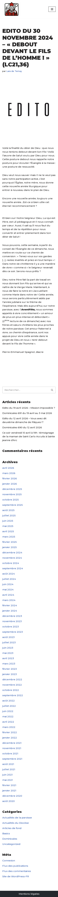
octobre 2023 (10, 626)
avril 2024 (8, 594)
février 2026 (9, 478)
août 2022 (8, 700)
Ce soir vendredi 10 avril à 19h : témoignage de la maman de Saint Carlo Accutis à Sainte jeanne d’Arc (28, 436)
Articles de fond (11, 828)
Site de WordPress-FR (15, 876)
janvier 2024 (9, 610)
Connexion (8, 860)
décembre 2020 (12, 795)
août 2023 (8, 637)
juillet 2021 (8, 769)
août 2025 (8, 510)
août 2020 (8, 801)
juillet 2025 (9, 515)
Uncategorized (11, 844)
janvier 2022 (9, 737)
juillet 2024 (9, 578)
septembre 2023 (12, 631)
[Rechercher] (25, 390)
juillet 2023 (9, 642)
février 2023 (9, 668)
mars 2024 (8, 600)
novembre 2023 (12, 621)
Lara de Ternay (14, 71)
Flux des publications (15, 865)
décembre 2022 (12, 679)
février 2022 (9, 732)
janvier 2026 (9, 483)
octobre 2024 (10, 563)
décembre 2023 (12, 615)
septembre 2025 (12, 504)
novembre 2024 (12, 557)
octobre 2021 (10, 753)
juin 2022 (7, 711)
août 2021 (8, 764)
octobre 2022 (10, 690)
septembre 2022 (12, 695)
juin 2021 (7, 774)
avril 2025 (8, 531)
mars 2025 (8, 536)
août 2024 (8, 573)
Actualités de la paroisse (17, 817)
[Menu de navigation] (52, 9)
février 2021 (9, 785)
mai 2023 (7, 653)
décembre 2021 (11, 742)
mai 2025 (7, 526)
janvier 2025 (9, 547)
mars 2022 (8, 727)
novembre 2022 (12, 684)
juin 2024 (7, 584)
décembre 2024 (12, 552)
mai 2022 (7, 716)
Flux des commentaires (16, 871)
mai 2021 (7, 779)
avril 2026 (8, 467)
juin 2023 (7, 647)
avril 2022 (8, 721)
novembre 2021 (11, 748)
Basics (6, 833)
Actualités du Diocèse (15, 822)
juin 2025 (7, 520)
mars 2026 (8, 473)
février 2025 (9, 541)
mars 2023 (8, 663)
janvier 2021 (9, 790)
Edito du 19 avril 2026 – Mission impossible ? (28, 407)
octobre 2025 (10, 499)
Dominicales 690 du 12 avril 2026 (22, 427)
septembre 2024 (12, 568)
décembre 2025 (12, 489)
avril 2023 (8, 658)
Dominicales (9, 838)
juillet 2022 (9, 705)
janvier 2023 (9, 674)
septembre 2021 (12, 758)
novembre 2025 (12, 494)
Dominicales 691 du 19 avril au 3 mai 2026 (27, 413)
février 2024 (9, 605)
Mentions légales (29, 893)
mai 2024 (7, 589)
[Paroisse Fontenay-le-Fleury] (11, 9)
